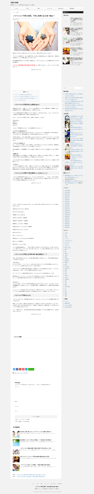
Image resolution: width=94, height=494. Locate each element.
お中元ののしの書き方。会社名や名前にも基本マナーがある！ (76, 151)
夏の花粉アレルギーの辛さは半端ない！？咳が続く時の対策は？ (36, 440)
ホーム (16, 8)
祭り (66, 282)
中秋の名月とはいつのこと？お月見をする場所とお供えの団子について (76, 134)
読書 (66, 294)
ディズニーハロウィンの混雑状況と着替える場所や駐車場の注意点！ (76, 140)
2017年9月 (67, 194)
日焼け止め (67, 268)
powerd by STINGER (57, 491)
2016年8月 (67, 218)
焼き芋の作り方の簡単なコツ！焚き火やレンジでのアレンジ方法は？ (76, 49)
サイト (16, 411)
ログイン (67, 301)
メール (16, 406)
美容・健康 (67, 286)
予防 (24, 373)
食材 (66, 295)
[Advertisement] (36, 80)
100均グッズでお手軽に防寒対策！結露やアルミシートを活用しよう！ (76, 30)
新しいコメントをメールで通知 (22, 419)
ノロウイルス (20, 373)
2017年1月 (67, 208)
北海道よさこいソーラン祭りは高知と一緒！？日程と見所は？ (76, 167)
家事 (39, 8)
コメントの (68, 305)
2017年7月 (67, 197)
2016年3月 (67, 227)
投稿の (67, 303)
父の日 (66, 277)
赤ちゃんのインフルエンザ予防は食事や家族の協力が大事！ (35, 456)
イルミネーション (69, 240)
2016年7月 (67, 219)
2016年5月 (67, 223)
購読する (65, 12)
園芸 (66, 249)
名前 (16, 401)
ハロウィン (67, 245)
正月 (66, 271)
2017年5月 (67, 201)
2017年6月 (67, 199)
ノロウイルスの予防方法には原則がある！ (23, 94)
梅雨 (66, 270)
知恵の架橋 (14, 2)
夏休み (66, 253)
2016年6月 (67, 221)
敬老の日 (67, 260)
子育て (27, 8)
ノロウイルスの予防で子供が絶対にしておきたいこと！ (25, 96)
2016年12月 (67, 210)
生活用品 (67, 279)
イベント (67, 238)
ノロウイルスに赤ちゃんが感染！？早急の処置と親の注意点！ (35, 464)
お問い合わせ (60, 8)
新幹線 (66, 262)
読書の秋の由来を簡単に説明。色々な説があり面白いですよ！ (76, 59)
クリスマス (67, 242)
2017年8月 (67, 195)
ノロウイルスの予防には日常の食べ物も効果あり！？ (25, 98)
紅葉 (66, 284)
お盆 (66, 234)
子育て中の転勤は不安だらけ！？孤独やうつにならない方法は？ (76, 20)
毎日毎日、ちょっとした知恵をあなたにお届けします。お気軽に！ (47, 488)
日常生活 (67, 266)
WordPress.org (68, 307)
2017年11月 (67, 190)
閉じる (27, 91)
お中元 (66, 233)
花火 (66, 290)
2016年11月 (67, 212)
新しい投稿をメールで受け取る (22, 421)
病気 (16, 373)
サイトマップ (49, 8)
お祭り (66, 236)
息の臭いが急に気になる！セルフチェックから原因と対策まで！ (36, 431)
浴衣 (66, 273)
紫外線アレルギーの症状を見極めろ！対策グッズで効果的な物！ (76, 123)
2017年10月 (67, 192)
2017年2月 (67, 207)
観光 (66, 292)
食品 (27, 373)
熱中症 (66, 275)
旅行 (66, 264)
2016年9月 (67, 216)
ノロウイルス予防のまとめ (19, 100)
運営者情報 (72, 8)
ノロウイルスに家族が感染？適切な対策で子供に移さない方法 (35, 448)
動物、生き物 (68, 247)
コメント (17, 386)
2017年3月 (67, 205)
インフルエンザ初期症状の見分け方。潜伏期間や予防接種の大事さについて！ (76, 40)
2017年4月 (67, 203)
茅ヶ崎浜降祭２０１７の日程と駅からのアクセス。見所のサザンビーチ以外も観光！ (76, 118)
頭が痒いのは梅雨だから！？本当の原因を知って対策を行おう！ (76, 145)
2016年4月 (67, 225)
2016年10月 (67, 214)
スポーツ (67, 244)
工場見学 (67, 258)
